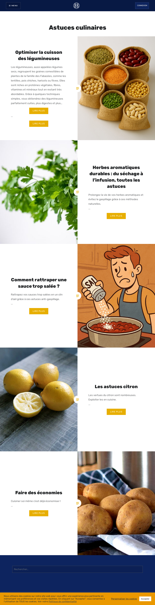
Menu (15, 5)
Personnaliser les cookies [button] (124, 598)
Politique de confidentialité (63, 601)
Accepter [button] (145, 599)
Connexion (142, 5)
